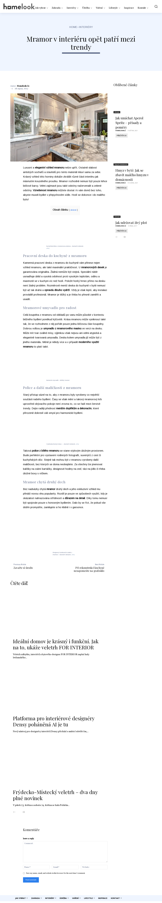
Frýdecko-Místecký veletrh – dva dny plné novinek (55, 796)
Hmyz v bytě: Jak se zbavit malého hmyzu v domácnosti (132, 175)
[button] (155, 6)
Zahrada (117, 217)
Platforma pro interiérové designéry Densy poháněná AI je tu (53, 722)
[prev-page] (14, 813)
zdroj (47, 248)
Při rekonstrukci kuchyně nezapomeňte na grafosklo (89, 569)
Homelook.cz (23, 86)
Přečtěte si (121, 136)
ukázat (73, 210)
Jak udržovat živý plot (131, 223)
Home (73, 27)
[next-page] (23, 813)
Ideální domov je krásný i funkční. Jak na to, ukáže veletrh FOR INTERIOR (55, 645)
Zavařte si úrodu (23, 567)
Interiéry (86, 27)
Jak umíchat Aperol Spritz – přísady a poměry (129, 123)
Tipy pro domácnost (120, 165)
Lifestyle (116, 113)
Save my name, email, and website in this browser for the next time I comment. (55, 875)
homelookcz (120, 131)
